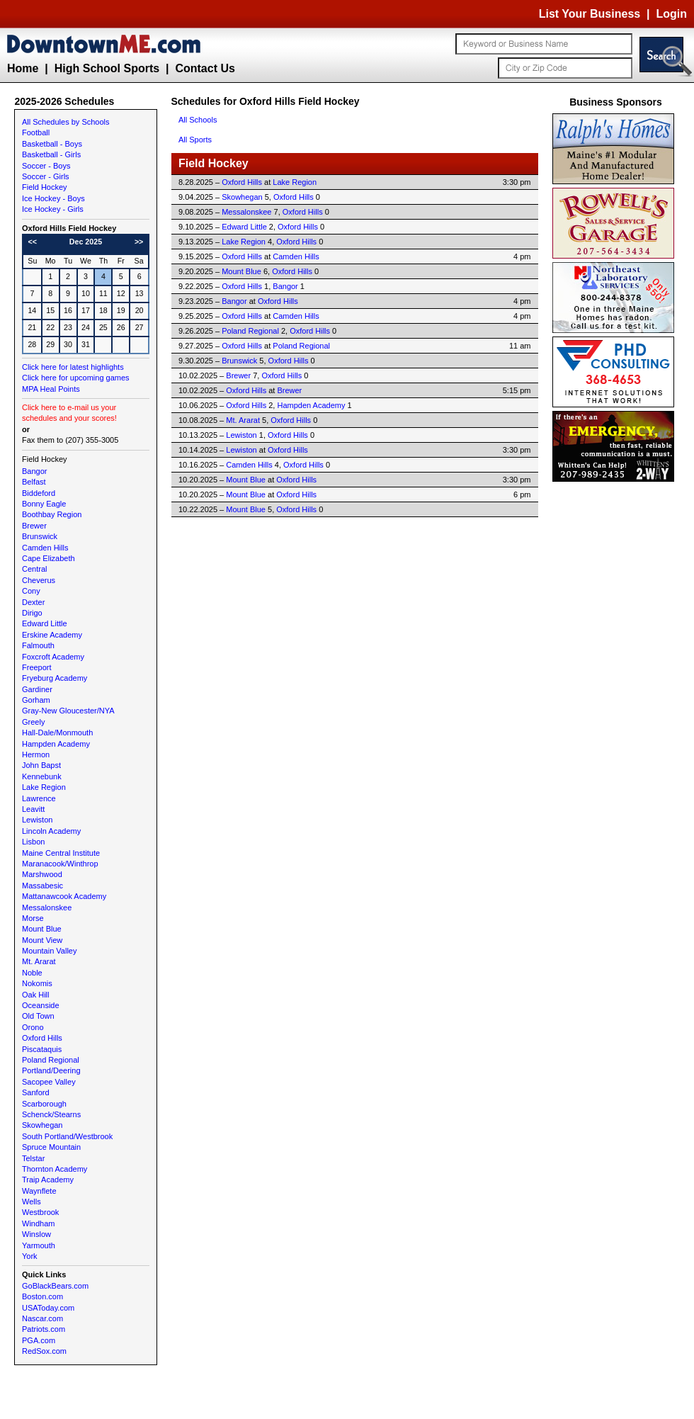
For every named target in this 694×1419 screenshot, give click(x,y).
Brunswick (39, 536)
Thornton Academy (54, 1169)
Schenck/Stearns (51, 1114)
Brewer (34, 525)
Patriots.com (43, 1329)
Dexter (33, 602)
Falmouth (38, 645)
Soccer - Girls (45, 176)
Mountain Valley (49, 950)
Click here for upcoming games (76, 377)
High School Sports (107, 68)
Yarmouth (38, 1245)
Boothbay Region (51, 514)
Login (671, 14)
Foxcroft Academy (53, 656)
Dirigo (32, 613)
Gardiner (37, 689)
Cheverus (38, 580)
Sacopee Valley (49, 1082)
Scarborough (44, 1103)
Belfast (34, 481)
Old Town (38, 1016)
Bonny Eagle (44, 503)
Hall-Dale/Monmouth (57, 732)
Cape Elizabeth (48, 558)
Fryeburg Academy (54, 678)
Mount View (42, 940)
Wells (31, 1201)
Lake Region (44, 787)
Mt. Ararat (39, 961)
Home (22, 68)
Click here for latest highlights (73, 367)
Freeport (37, 667)
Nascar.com (42, 1318)
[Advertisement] (616, 697)
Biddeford (38, 493)
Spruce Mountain (51, 1147)
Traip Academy (48, 1179)
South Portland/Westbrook (67, 1136)
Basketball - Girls (51, 154)
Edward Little (44, 623)
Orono (33, 1027)
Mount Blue (42, 929)
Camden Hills (45, 547)
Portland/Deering (51, 1070)
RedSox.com (44, 1351)
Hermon (36, 754)
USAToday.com (48, 1308)
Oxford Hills (42, 1038)
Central (34, 569)
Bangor (34, 471)
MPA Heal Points (51, 389)
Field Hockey (44, 187)
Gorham (36, 700)
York (30, 1256)
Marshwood (42, 874)
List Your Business (589, 14)
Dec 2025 (85, 241)
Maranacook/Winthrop (60, 863)
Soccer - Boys (46, 166)
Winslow (36, 1234)
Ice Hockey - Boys (53, 198)
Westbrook (40, 1212)
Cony (31, 591)
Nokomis (37, 983)
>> (139, 241)
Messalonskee (47, 907)
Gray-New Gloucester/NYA (68, 710)
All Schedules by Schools (66, 122)
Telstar (33, 1158)
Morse (33, 918)
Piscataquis (42, 1049)
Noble (32, 972)
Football (36, 132)
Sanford (36, 1092)
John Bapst (41, 765)
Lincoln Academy (51, 831)
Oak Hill (36, 994)
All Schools (197, 119)
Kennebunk (42, 776)
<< (32, 241)
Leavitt (33, 809)
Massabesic (42, 885)
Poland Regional (50, 1060)
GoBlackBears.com (55, 1286)
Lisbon (33, 841)
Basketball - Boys (52, 144)
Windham (38, 1223)
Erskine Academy (52, 635)
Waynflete (39, 1191)
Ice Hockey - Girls (53, 209)
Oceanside (40, 1005)
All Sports (195, 139)
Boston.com (42, 1296)
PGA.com (38, 1340)
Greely (33, 722)
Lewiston (37, 819)
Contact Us (204, 68)
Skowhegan (42, 1125)
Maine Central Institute (61, 853)
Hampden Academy (56, 744)
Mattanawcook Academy (64, 896)
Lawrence (39, 798)
